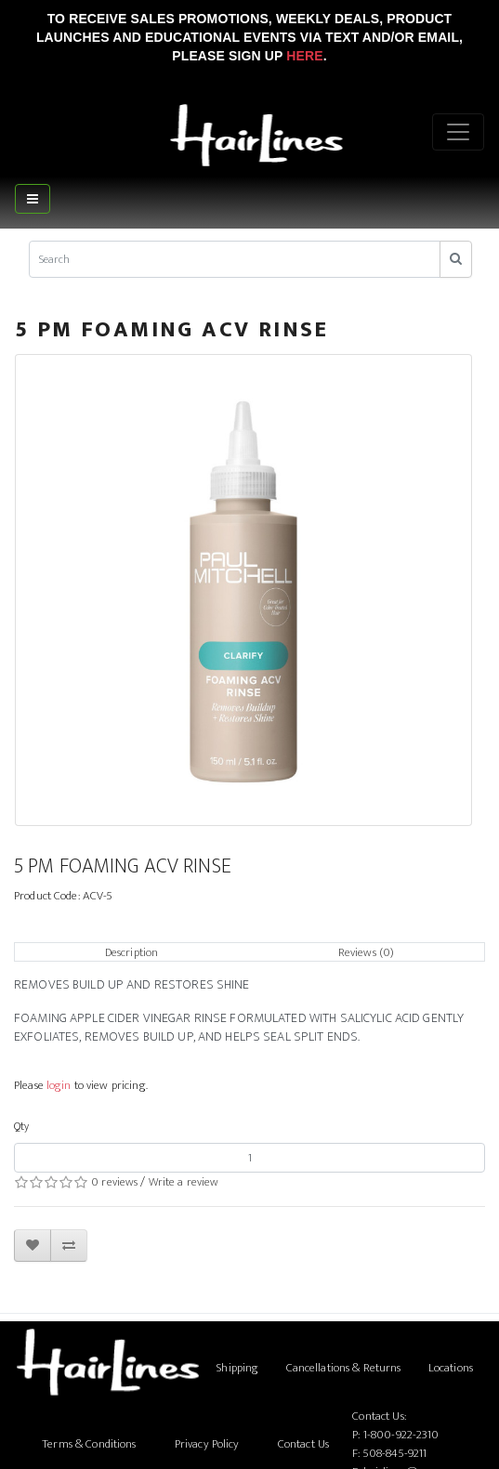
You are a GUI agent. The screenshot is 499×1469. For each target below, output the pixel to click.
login (59, 1085)
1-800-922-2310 (401, 1434)
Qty (21, 1126)
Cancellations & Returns (343, 1368)
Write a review (184, 1182)
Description (131, 952)
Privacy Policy (207, 1444)
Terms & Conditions (89, 1444)
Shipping (237, 1368)
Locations (450, 1368)
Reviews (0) (366, 952)
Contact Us (303, 1444)
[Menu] (458, 132)
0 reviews (114, 1182)
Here (304, 55)
